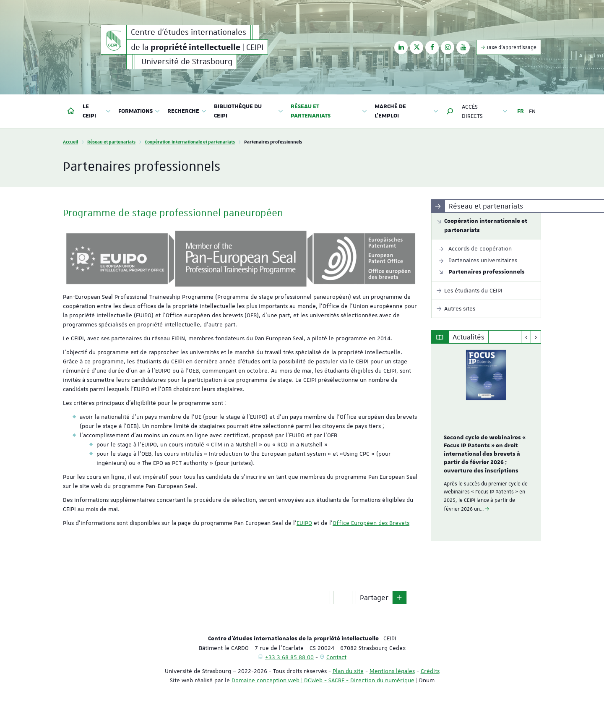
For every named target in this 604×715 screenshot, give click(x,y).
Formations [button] (139, 111)
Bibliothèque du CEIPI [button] (248, 111)
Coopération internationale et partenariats (190, 141)
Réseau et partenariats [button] (329, 111)
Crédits (430, 671)
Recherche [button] (186, 111)
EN (532, 111)
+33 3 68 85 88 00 (289, 657)
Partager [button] (374, 597)
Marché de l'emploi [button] (406, 111)
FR (520, 111)
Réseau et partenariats (111, 141)
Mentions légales (392, 671)
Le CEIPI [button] (97, 111)
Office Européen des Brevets (371, 523)
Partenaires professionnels (486, 272)
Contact (336, 657)
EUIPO (304, 523)
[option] (486, 442)
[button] (450, 111)
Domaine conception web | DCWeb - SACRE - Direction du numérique (323, 680)
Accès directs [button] (485, 111)
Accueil (70, 141)
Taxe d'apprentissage (508, 47)
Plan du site (348, 671)
